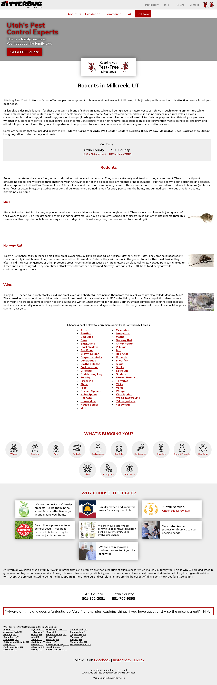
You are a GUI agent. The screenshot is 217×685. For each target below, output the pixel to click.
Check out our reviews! (176, 510)
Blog (166, 4)
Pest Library (152, 4)
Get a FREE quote (24, 52)
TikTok (138, 660)
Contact (194, 4)
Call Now (143, 14)
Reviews (179, 4)
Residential (93, 14)
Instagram (122, 660)
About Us (74, 14)
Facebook (102, 660)
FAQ (129, 14)
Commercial (113, 14)
